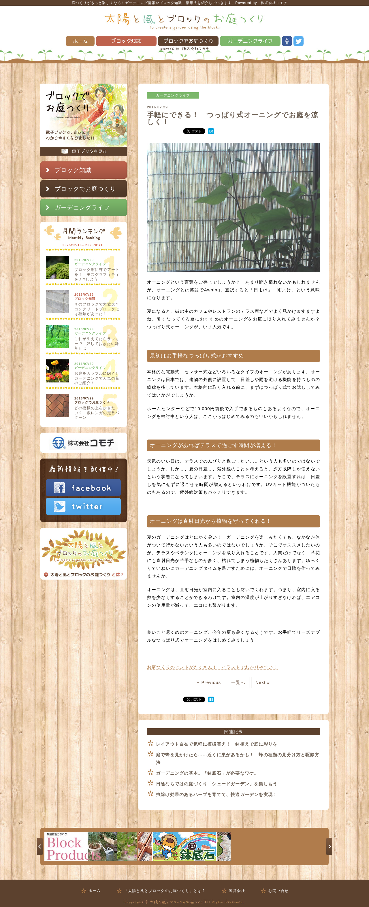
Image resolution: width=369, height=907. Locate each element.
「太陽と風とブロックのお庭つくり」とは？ (165, 891)
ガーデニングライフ (250, 41)
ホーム (80, 41)
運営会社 (237, 891)
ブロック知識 (126, 41)
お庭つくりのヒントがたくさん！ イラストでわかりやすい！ (212, 667)
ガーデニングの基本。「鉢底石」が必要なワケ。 (207, 773)
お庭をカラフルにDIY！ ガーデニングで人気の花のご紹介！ (98, 378)
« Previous (209, 682)
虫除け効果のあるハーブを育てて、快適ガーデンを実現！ (216, 794)
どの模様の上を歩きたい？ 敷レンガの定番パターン (96, 413)
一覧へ (238, 682)
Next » (262, 682)
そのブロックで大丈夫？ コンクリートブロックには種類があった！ (98, 309)
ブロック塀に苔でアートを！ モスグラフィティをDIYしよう (96, 274)
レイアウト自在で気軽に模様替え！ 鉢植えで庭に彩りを (216, 744)
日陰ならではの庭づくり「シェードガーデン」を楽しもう (216, 783)
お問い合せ (278, 891)
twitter (298, 41)
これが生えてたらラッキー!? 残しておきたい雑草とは (96, 343)
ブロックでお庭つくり (188, 41)
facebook (287, 41)
